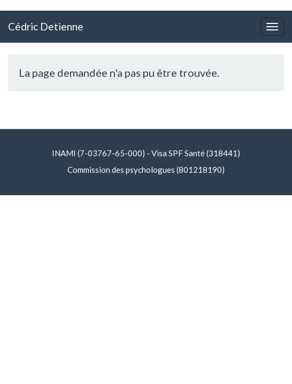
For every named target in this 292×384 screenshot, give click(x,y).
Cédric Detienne (45, 26)
